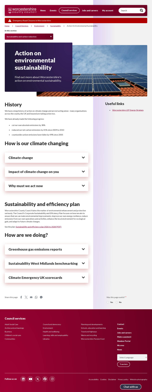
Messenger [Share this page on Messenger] (41, 297)
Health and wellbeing (51, 332)
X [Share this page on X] (26, 297)
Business (8, 332)
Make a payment (124, 337)
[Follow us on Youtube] (30, 379)
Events (53, 10)
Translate (124, 364)
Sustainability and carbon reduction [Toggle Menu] (21, 37)
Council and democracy (52, 324)
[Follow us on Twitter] (37, 379)
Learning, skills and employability (55, 335)
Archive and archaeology (14, 328)
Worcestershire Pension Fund (92, 339)
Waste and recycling (89, 335)
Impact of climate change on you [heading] (34, 172)
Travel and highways (89, 332)
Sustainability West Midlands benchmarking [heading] (43, 263)
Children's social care (13, 335)
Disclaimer (112, 379)
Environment (39, 26)
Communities (10, 339)
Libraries (46, 339)
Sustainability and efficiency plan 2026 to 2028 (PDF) (38, 227)
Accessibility (94, 379)
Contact (120, 324)
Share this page (11, 297)
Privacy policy (123, 379)
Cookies (103, 379)
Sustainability (55, 26)
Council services (69, 10)
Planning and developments (92, 324)
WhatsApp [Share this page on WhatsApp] (36, 297)
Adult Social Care (11, 324)
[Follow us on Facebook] (45, 379)
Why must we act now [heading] (26, 186)
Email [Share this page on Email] (31, 297)
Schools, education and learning (93, 328)
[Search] (132, 10)
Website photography (138, 379)
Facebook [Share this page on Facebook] (21, 297)
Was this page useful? (116, 297)
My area (120, 345)
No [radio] (120, 302)
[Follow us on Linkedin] (23, 379)
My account (107, 10)
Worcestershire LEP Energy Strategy (128, 110)
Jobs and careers (90, 10)
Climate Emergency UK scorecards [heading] (35, 278)
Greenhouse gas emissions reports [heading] (35, 249)
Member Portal (123, 341)
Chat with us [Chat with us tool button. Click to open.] (131, 386)
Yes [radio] (111, 302)
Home (7, 26)
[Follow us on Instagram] (52, 379)
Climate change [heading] (21, 158)
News (43, 10)
